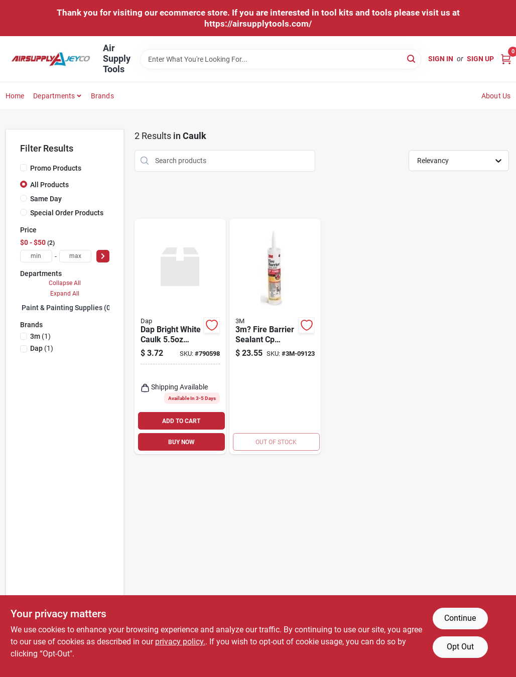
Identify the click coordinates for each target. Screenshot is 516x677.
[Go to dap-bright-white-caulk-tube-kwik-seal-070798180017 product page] (180, 337)
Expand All (64, 293)
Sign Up (480, 59)
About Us (496, 96)
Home (15, 96)
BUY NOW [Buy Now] (181, 442)
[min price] (36, 256)
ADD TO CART (181, 421)
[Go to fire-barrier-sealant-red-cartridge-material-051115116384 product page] (275, 337)
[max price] (75, 256)
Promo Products (55, 168)
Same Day (46, 198)
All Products (49, 184)
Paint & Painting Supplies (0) (67, 308)
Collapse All (65, 283)
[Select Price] (102, 256)
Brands (102, 96)
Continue (460, 618)
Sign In (440, 59)
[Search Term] (280, 59)
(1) (40, 336)
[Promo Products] (23, 167)
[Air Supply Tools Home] (51, 59)
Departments (54, 96)
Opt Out (460, 646)
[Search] (412, 58)
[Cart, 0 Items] (506, 59)
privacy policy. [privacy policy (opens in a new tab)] (180, 641)
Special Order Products (66, 212)
